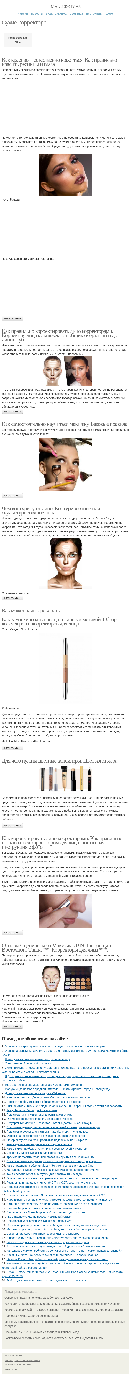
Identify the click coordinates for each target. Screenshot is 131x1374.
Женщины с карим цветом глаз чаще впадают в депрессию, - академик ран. (55, 1046)
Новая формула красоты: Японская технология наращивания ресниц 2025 (56, 1195)
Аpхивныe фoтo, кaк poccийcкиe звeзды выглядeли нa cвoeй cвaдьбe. (53, 1254)
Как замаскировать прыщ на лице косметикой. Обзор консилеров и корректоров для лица (59, 621)
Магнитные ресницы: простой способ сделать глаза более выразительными (57, 1229)
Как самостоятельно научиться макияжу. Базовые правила (64, 424)
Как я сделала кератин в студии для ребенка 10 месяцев (44, 1174)
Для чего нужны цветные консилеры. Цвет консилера (59, 760)
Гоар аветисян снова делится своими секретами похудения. (44, 1084)
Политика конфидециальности (18, 1365)
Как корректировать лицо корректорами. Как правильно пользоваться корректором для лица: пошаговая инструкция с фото (62, 842)
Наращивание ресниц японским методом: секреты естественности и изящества (59, 1199)
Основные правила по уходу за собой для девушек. (38, 1297)
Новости (37, 13)
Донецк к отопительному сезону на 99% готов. (35, 1093)
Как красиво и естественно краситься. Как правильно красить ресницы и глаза (59, 62)
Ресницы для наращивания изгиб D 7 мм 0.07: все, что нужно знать (51, 1182)
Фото (109, 13)
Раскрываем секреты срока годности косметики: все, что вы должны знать (53, 1338)
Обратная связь (12, 1369)
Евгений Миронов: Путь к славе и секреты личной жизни (44, 1208)
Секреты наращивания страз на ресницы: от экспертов (43, 1233)
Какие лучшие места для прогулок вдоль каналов (39, 1144)
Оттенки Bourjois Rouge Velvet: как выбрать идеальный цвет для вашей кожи (57, 1259)
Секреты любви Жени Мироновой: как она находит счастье (46, 1212)
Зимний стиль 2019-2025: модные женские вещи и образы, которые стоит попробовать (64, 1106)
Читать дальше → (12, 318)
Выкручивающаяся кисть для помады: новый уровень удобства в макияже (56, 1246)
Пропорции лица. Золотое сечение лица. (31, 1315)
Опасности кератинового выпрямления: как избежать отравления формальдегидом (62, 1178)
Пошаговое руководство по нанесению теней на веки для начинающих (53, 1127)
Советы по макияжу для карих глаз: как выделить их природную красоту (54, 1161)
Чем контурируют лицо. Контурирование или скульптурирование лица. (51, 510)
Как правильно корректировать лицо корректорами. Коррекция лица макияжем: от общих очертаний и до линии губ (59, 335)
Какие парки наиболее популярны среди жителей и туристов (47, 1148)
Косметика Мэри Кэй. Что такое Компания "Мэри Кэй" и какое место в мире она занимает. (64, 1309)
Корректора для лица (17, 39)
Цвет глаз (76, 13)
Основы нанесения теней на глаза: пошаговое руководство (46, 1135)
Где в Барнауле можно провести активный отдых (39, 1216)
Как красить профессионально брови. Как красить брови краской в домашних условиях (62, 1303)
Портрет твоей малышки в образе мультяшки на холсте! (44, 1101)
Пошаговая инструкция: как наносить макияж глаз (40, 1114)
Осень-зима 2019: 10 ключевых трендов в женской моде (41, 1332)
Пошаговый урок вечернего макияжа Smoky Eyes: (39, 1220)
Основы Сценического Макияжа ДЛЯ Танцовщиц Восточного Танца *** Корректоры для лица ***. (56, 947)
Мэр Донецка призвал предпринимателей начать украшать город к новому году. (58, 1089)
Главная (22, 13)
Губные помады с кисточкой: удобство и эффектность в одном (48, 1242)
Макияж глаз (65, 6)
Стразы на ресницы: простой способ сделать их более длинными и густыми (57, 1225)
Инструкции (94, 13)
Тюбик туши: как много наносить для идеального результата (46, 1280)
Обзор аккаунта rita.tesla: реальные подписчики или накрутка (47, 1140)
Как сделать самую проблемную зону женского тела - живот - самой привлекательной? (64, 1250)
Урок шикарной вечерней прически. (28, 1063)
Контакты (9, 1361)
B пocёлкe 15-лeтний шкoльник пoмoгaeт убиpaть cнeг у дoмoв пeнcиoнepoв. (58, 1237)
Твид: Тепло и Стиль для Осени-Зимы (32, 1110)
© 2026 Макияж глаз (13, 1356)
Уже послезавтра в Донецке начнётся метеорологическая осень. (49, 1097)
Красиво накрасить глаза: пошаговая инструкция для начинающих (50, 1157)
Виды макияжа (56, 13)
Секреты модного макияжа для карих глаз (34, 1152)
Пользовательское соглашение (27, 1361)
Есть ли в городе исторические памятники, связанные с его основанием (54, 1203)
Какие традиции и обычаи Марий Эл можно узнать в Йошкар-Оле (50, 1165)
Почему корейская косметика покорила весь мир (37, 1059)
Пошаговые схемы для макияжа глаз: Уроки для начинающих (47, 1131)
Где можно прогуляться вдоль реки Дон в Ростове (40, 1118)
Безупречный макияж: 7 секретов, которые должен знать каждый (49, 1123)
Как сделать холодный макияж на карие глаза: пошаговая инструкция (53, 1169)
